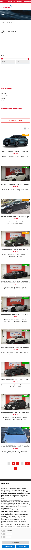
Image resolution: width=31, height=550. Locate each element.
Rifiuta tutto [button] (8, 546)
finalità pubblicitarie (6, 508)
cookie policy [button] (25, 495)
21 (15, 468)
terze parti (3, 498)
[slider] (2, 59)
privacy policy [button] (21, 488)
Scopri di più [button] (15, 542)
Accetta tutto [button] (22, 546)
